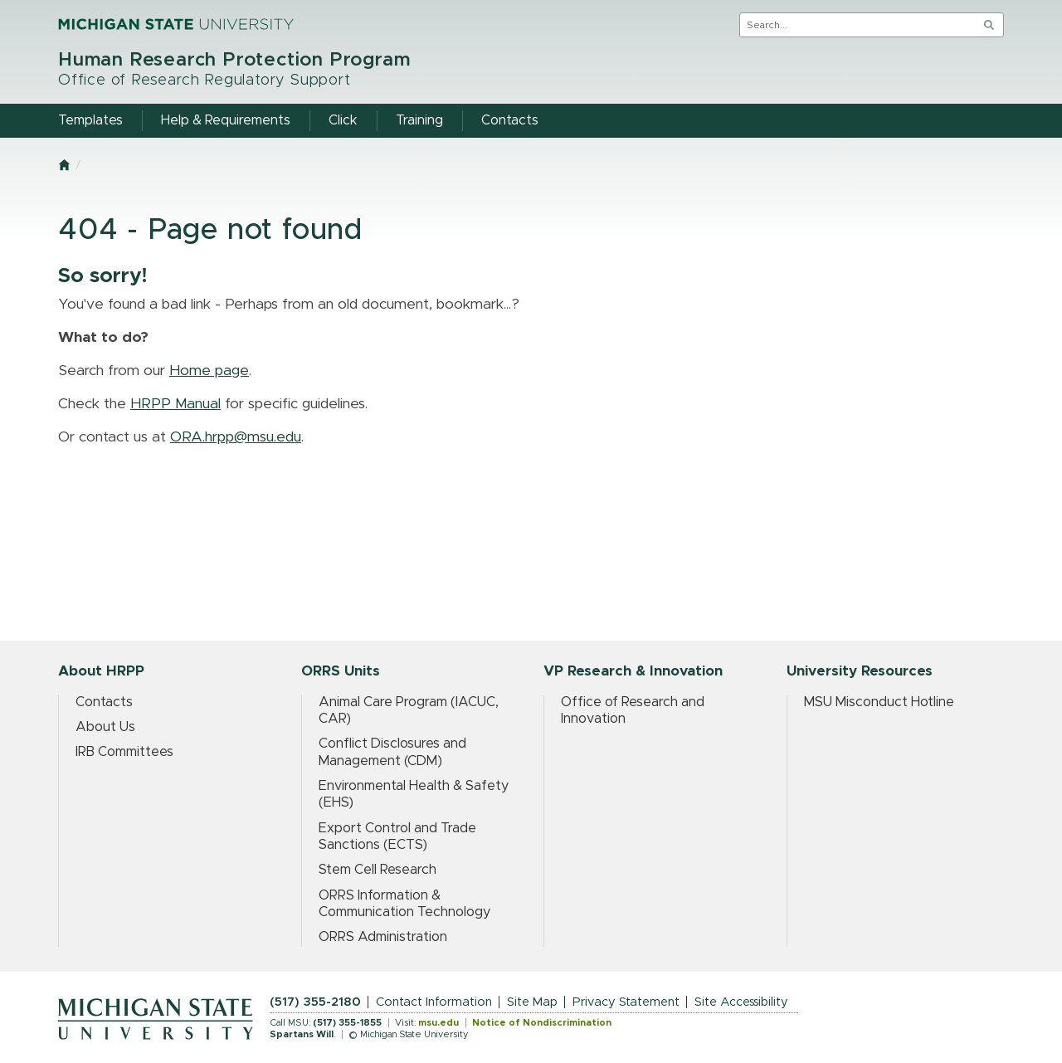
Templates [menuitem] (90, 120)
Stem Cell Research (377, 869)
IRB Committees (124, 751)
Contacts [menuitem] (509, 120)
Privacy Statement (626, 1002)
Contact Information (434, 1002)
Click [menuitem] (343, 120)
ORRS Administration (383, 937)
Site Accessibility (741, 1002)
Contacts (104, 702)
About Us (105, 727)
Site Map (532, 1002)
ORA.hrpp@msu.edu (235, 437)
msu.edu (438, 1022)
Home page (209, 370)
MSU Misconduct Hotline (879, 702)
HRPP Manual (175, 404)
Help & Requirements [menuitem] (225, 120)
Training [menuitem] (419, 120)
